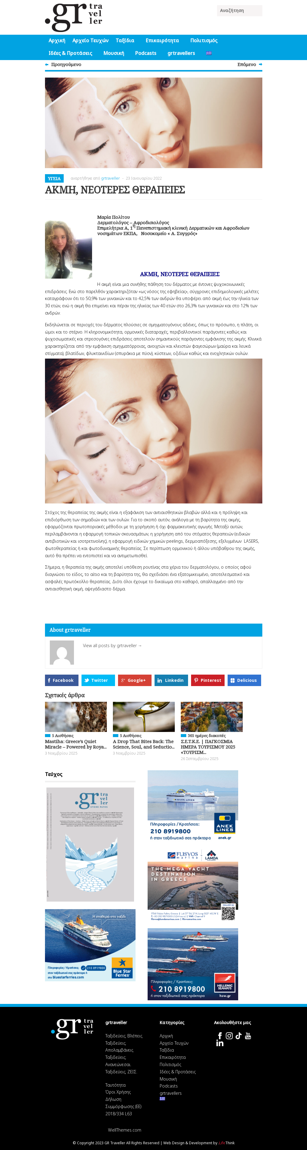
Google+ (137, 680)
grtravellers (181, 53)
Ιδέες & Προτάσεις (70, 53)
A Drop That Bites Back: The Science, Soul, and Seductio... (143, 744)
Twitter (99, 680)
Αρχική (57, 40)
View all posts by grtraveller (112, 645)
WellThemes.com (124, 1130)
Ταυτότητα (115, 1085)
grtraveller (110, 178)
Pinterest (211, 680)
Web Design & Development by (199, 1142)
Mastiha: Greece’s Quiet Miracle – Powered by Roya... (76, 744)
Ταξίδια (125, 40)
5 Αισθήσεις (62, 735)
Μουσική (113, 53)
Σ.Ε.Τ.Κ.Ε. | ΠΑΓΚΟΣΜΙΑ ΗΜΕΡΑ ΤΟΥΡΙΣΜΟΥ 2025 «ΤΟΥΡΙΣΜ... (208, 746)
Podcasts (145, 53)
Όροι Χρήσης (118, 1092)
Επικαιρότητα (162, 40)
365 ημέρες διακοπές (206, 735)
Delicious (247, 680)
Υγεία (54, 178)
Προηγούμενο (66, 64)
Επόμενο (247, 64)
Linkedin (174, 680)
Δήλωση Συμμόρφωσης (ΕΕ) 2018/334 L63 (123, 1106)
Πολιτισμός (203, 40)
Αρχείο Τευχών (90, 40)
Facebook (63, 680)
